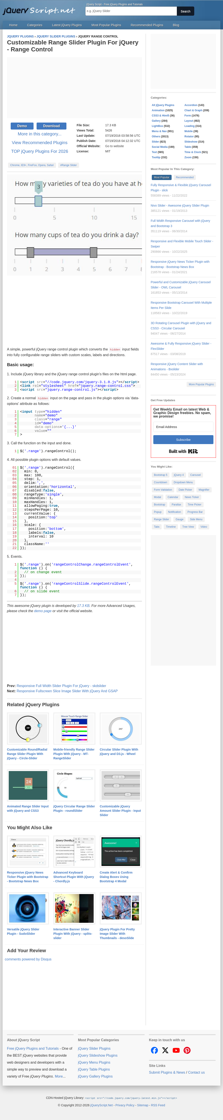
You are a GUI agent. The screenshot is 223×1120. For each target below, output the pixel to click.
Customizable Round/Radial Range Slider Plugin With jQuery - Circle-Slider (27, 753)
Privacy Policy (124, 1104)
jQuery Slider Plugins (94, 1048)
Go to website (114, 146)
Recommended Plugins (147, 25)
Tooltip (156, 157)
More (59, 1076)
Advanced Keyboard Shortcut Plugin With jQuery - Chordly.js (73, 876)
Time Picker (194, 504)
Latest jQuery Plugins (67, 25)
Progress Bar (195, 512)
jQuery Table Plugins (94, 1069)
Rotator (189, 136)
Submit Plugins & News (167, 1072)
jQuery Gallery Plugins (95, 1076)
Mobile (188, 131)
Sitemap (142, 1104)
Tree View (188, 526)
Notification (174, 512)
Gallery (156, 120)
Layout (188, 120)
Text (154, 152)
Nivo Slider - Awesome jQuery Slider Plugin (180, 205)
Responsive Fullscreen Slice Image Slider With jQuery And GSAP (67, 690)
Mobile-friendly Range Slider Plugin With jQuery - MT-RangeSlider (74, 753)
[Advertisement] (74, 87)
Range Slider (161, 519)
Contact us (196, 1072)
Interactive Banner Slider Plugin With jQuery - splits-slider (72, 933)
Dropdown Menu (183, 482)
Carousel (195, 475)
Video (204, 526)
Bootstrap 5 (160, 475)
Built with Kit (183, 451)
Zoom (188, 157)
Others (156, 136)
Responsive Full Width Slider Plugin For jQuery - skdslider (61, 685)
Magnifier (204, 489)
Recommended (185, 177)
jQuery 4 (179, 475)
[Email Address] (183, 427)
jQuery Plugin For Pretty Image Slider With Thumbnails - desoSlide (117, 933)
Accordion (190, 105)
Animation (158, 110)
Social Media (160, 146)
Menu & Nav (159, 131)
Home (13, 25)
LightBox (157, 126)
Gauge (179, 519)
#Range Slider (68, 165)
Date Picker (185, 489)
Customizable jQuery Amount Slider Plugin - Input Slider (120, 810)
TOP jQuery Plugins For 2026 (39, 151)
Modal (157, 497)
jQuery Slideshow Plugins (97, 1055)
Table (187, 146)
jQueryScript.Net (101, 1104)
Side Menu (196, 519)
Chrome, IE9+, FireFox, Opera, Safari (32, 165)
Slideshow (190, 141)
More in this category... (40, 133)
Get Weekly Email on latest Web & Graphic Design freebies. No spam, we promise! (182, 413)
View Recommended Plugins (39, 142)
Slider (155, 141)
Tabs (156, 526)
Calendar (173, 497)
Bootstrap (159, 504)
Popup (158, 512)
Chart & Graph (193, 110)
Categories (34, 25)
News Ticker (192, 497)
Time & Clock (192, 152)
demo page (43, 610)
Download (51, 126)
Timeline (171, 526)
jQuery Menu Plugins (94, 1062)
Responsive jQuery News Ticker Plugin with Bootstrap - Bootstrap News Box (27, 876)
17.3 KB (83, 605)
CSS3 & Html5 (160, 115)
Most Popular (161, 177)
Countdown (160, 482)
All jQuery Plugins (163, 105)
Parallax (176, 504)
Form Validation (163, 489)
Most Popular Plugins (106, 25)
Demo (22, 126)
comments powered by (28, 959)
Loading (189, 126)
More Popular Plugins (201, 384)
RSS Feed (158, 1104)
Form (187, 115)
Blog (176, 25)
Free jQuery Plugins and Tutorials (41, 8)
